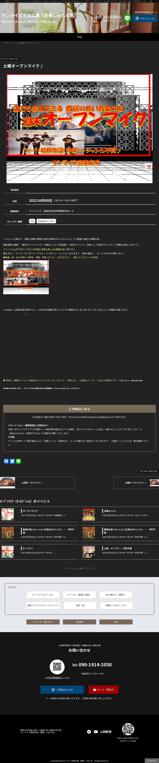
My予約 (79, 621)
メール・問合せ (105, 689)
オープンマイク (30, 510)
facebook (89, 732)
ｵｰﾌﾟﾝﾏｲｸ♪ (28, 548)
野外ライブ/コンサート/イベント (43, 605)
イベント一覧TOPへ (43, 621)
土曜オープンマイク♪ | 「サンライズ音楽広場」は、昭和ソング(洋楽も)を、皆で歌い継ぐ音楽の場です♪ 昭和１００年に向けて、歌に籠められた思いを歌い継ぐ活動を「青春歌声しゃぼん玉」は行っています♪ (77, 1)
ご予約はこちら (64, 689)
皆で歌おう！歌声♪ (115, 594)
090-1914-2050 (108, 17)
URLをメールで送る (128, 741)
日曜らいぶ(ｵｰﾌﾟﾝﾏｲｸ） (116, 605)
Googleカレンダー (46, 221)
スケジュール (147, 18)
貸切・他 (80, 605)
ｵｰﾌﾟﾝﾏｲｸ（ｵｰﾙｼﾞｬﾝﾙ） (43, 594)
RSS (116, 621)
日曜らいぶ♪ (110, 510)
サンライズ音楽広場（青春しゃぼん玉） (40, 15)
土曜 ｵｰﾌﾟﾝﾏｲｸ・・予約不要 (118, 548)
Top (79, 36)
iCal (32, 221)
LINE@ (106, 732)
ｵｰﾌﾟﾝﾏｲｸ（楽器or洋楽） (79, 594)
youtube (96, 732)
